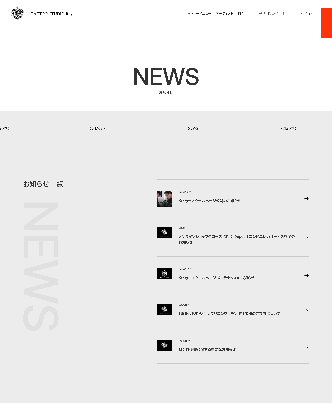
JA (301, 13)
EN (310, 13)
